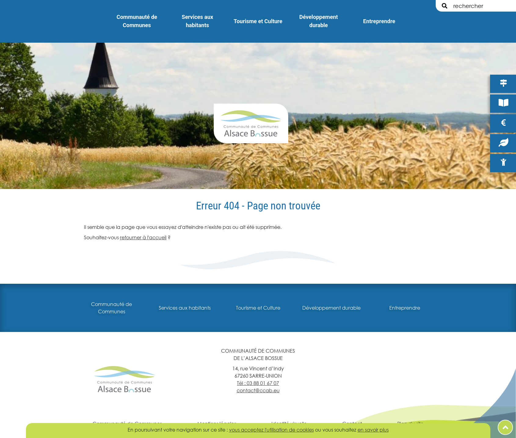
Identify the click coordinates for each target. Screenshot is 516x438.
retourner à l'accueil (143, 237)
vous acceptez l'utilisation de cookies (271, 429)
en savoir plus (373, 429)
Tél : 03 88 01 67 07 (258, 383)
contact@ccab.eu (258, 390)
